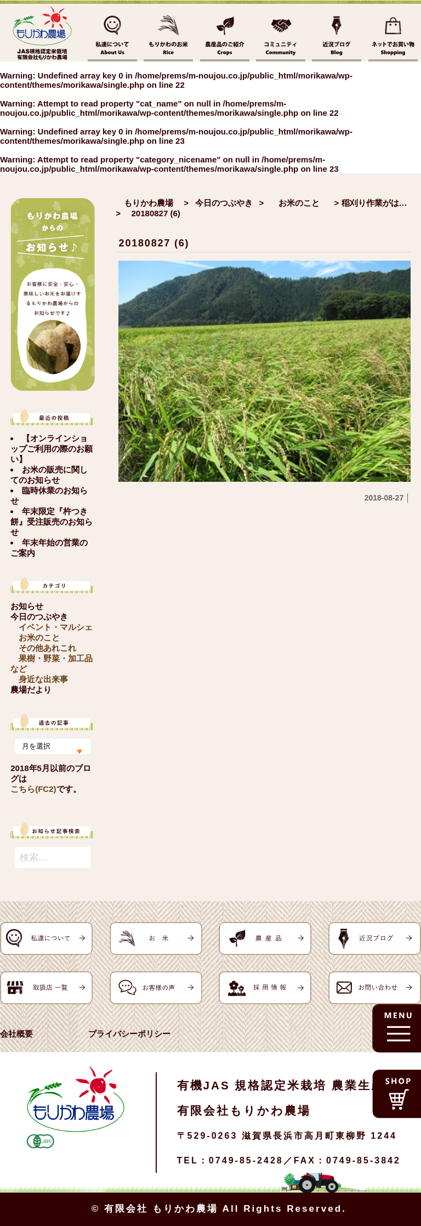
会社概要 (16, 1033)
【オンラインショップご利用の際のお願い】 (51, 449)
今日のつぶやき (39, 616)
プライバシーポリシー (129, 1033)
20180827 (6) (154, 243)
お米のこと (39, 637)
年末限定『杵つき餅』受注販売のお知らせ (51, 522)
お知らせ (26, 606)
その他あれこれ (47, 648)
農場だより (31, 689)
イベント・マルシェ (56, 627)
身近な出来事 (43, 679)
